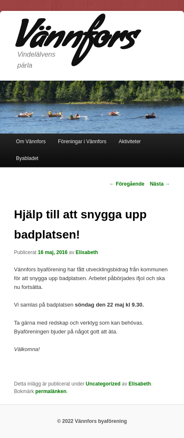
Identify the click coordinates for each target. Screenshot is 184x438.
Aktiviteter (129, 141)
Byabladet (27, 158)
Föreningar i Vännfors (82, 141)
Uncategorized (103, 384)
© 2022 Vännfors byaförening (92, 421)
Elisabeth (87, 252)
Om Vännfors (31, 141)
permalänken (50, 391)
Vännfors (74, 41)
